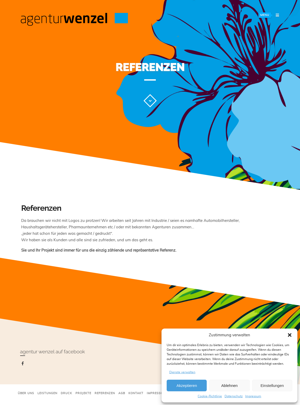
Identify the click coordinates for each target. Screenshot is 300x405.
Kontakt (135, 393)
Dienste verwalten (182, 372)
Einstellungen (272, 385)
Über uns (26, 393)
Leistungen (47, 393)
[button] (289, 335)
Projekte (83, 393)
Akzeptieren (186, 385)
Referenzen (105, 393)
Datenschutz (234, 396)
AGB (121, 393)
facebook (23, 364)
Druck (66, 393)
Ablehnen (229, 385)
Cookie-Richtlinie (210, 396)
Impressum (253, 396)
